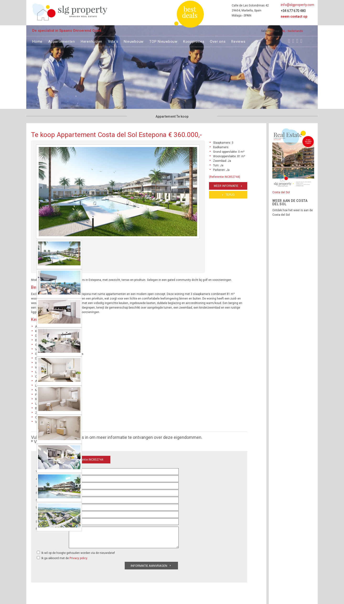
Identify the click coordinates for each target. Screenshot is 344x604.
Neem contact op (294, 16)
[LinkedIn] (301, 41)
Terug (230, 194)
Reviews (238, 40)
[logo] (70, 12)
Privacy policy (78, 558)
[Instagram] (293, 41)
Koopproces (193, 40)
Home (37, 40)
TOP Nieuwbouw (163, 40)
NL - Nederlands (292, 31)
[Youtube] (297, 41)
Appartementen (61, 40)
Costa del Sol (281, 192)
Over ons (218, 40)
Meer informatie (226, 186)
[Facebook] (289, 41)
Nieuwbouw (134, 40)
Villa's (113, 40)
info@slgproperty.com (297, 5)
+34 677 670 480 (293, 11)
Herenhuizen (91, 40)
